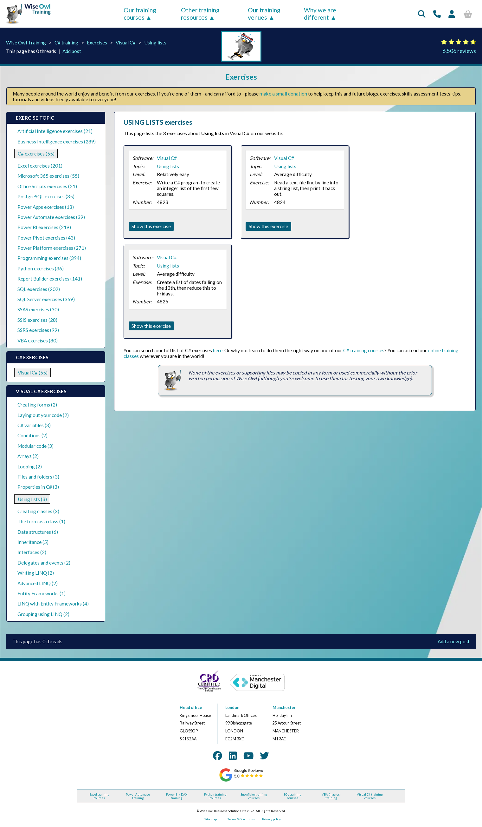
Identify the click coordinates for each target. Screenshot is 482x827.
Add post (71, 51)
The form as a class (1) (41, 521)
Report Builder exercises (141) (49, 278)
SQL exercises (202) (38, 289)
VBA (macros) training (331, 796)
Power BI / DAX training (176, 796)
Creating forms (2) (37, 404)
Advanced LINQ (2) (37, 583)
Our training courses (140, 13)
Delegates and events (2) (43, 563)
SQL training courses (292, 796)
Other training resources (200, 13)
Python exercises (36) (40, 268)
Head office (191, 707)
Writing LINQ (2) (35, 573)
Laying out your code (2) (43, 415)
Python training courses (215, 796)
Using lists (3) (32, 499)
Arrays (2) (28, 456)
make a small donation (283, 93)
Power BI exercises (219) (44, 227)
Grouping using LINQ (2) (43, 614)
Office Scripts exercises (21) (47, 186)
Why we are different (320, 13)
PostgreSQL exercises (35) (45, 196)
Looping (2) (29, 466)
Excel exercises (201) (39, 166)
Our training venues (264, 13)
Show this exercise (151, 226)
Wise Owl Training (26, 42)
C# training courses (363, 350)
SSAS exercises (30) (38, 309)
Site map (210, 819)
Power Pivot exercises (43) (46, 238)
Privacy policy (271, 819)
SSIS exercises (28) (37, 320)
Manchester (284, 707)
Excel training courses (99, 796)
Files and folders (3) (38, 477)
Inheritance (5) (32, 542)
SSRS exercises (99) (38, 330)
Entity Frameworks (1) (41, 593)
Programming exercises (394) (49, 258)
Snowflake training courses (254, 796)
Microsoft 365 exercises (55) (48, 176)
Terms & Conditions (241, 819)
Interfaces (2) (31, 552)
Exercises (97, 42)
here (217, 350)
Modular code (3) (35, 446)
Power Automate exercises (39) (51, 217)
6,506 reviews (459, 51)
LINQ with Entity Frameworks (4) (53, 603)
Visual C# (126, 42)
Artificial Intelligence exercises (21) (55, 131)
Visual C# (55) (33, 372)
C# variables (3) (34, 425)
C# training (66, 42)
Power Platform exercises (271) (51, 248)
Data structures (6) (37, 532)
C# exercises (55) (36, 153)
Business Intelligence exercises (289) (56, 141)
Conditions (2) (32, 435)
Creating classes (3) (38, 511)
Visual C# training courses (370, 796)
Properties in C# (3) (38, 487)
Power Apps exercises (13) (45, 207)
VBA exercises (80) (37, 340)
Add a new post (454, 641)
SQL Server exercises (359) (46, 299)
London (232, 707)
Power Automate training (138, 796)
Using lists (155, 42)
